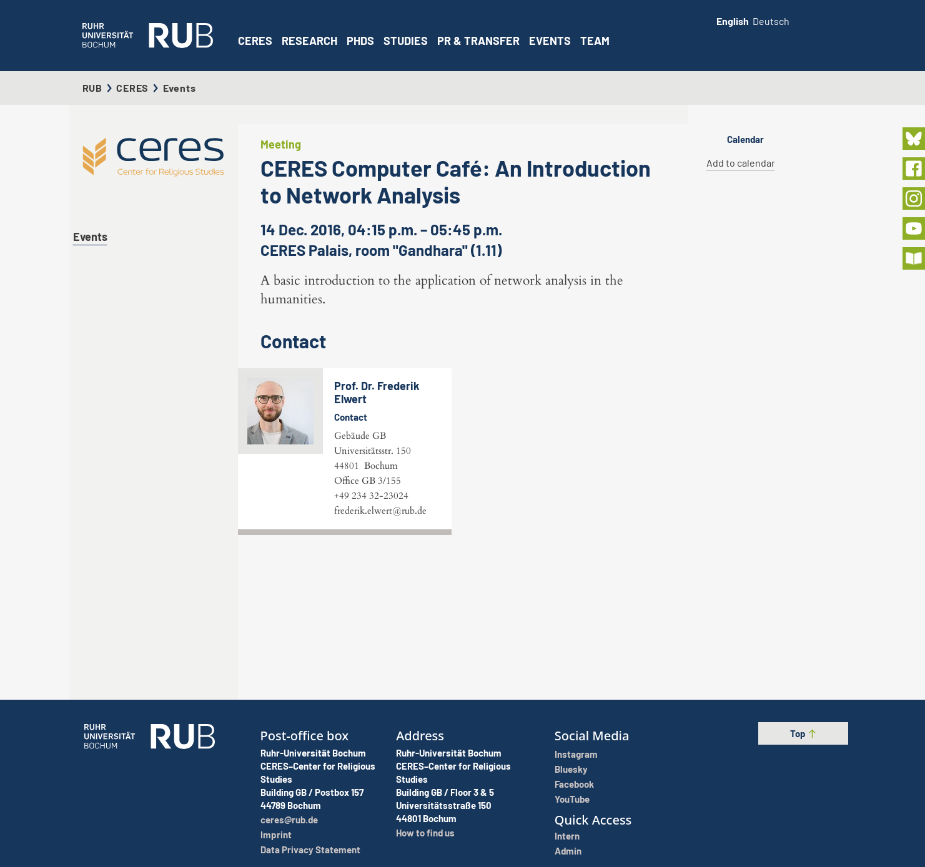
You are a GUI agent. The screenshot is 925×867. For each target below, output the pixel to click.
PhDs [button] (360, 40)
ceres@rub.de (289, 819)
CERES (255, 40)
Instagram (576, 754)
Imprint (276, 834)
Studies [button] (405, 40)
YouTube (572, 799)
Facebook (574, 784)
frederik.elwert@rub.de (380, 641)
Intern (567, 835)
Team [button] (595, 40)
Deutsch (771, 21)
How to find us (425, 832)
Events (550, 40)
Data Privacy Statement (310, 849)
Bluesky (571, 769)
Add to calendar (740, 163)
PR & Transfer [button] (478, 40)
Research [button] (309, 40)
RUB (92, 88)
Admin (568, 850)
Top (803, 733)
